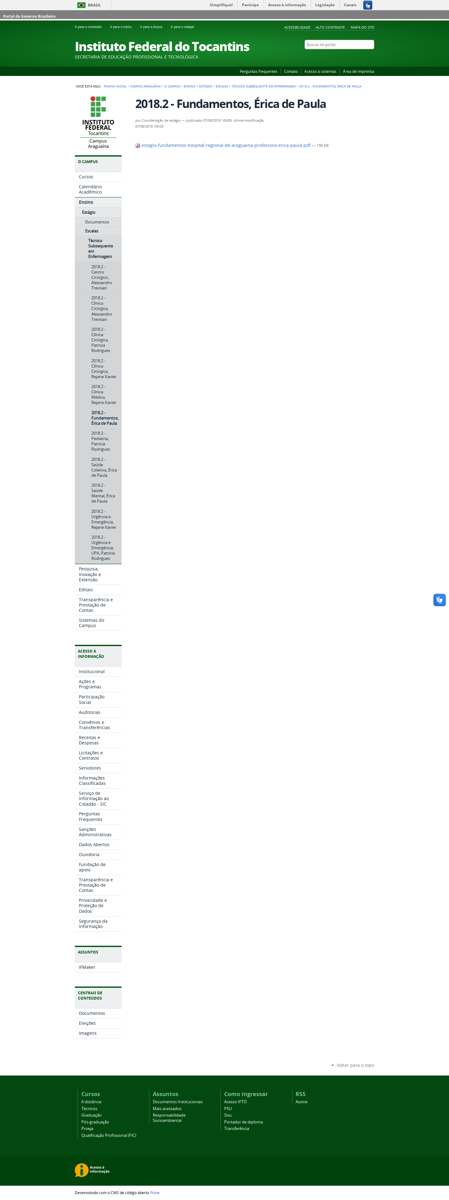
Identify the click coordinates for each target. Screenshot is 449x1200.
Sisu (228, 1115)
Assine (301, 1101)
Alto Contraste (330, 27)
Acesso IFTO (235, 1101)
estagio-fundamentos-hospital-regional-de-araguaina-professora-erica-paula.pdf (223, 145)
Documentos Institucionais (178, 1101)
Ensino (190, 86)
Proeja (87, 1128)
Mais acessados (167, 1108)
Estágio (205, 86)
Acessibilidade (297, 27)
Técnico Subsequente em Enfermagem (264, 86)
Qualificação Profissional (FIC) (108, 1135)
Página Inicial (115, 86)
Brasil (94, 5)
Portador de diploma (243, 1122)
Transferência (236, 1128)
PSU (228, 1108)
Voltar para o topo (355, 1065)
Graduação (91, 1115)
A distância (91, 1101)
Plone (155, 1192)
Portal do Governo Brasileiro (29, 16)
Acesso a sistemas (320, 71)
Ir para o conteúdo (91, 27)
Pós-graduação (95, 1122)
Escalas (222, 86)
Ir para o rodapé (185, 27)
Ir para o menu (124, 27)
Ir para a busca (154, 27)
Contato (291, 71)
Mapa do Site (362, 27)
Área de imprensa (358, 71)
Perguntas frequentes (259, 71)
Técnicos (89, 1108)
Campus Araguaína (145, 86)
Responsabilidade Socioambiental (169, 1118)
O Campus (172, 86)
